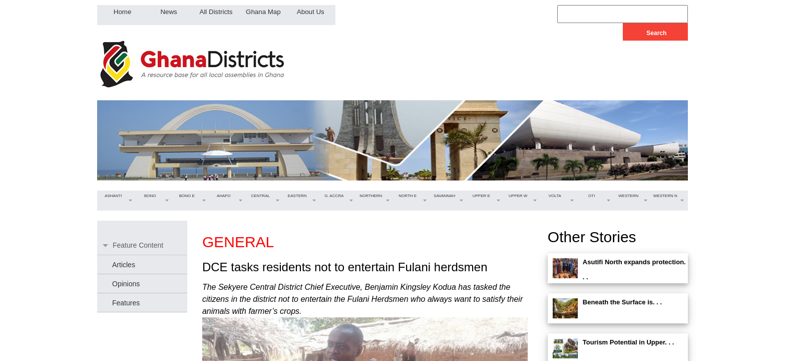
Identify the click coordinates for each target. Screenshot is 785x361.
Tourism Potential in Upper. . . (628, 342)
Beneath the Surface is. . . (622, 302)
